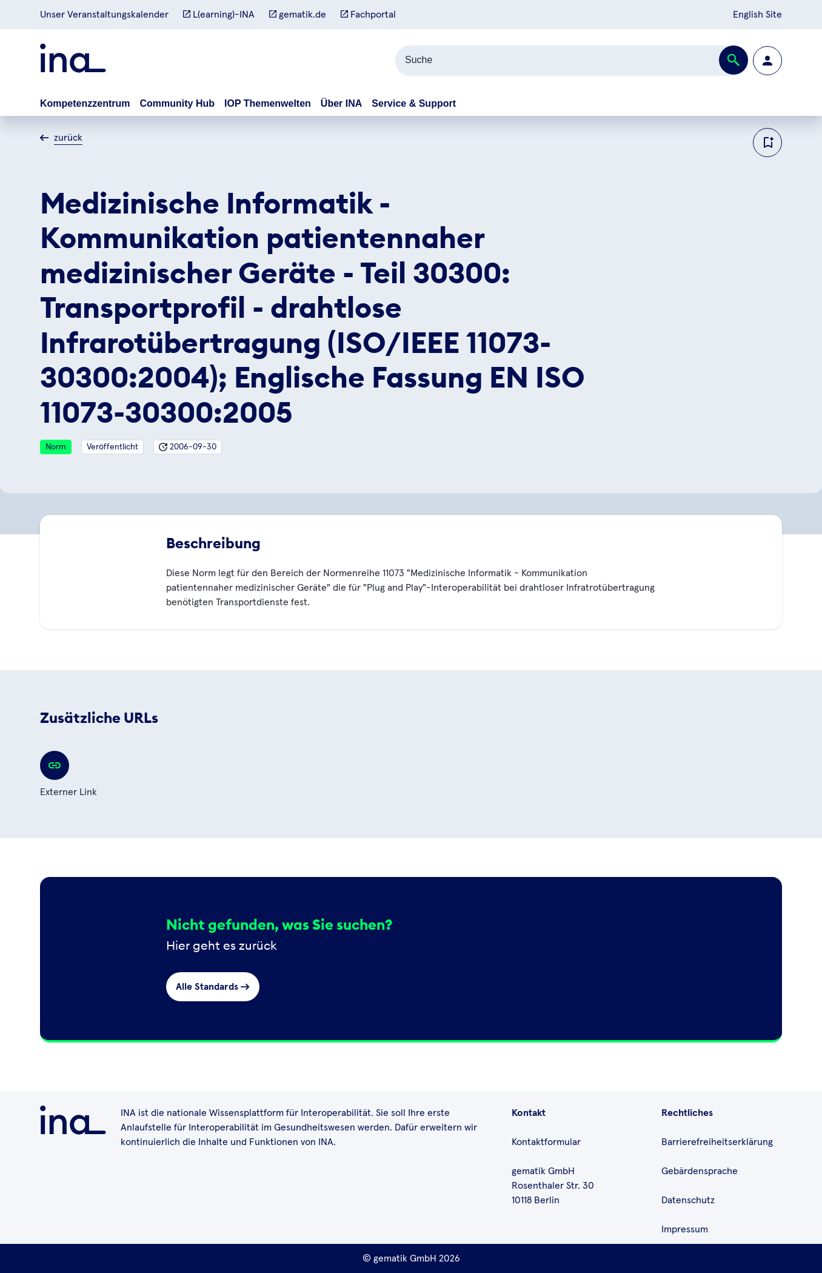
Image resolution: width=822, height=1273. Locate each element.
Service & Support (414, 103)
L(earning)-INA (219, 14)
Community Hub (177, 103)
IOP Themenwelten (267, 103)
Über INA (341, 103)
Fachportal (368, 14)
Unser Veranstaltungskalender (104, 14)
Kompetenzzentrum (85, 103)
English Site (757, 14)
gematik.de (297, 14)
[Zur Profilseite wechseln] (767, 60)
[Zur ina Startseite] (73, 60)
